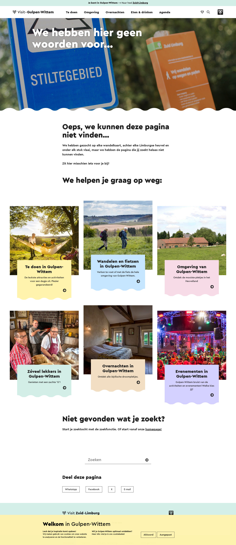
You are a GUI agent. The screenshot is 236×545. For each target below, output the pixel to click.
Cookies (129, 543)
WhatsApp (71, 489)
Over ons (117, 522)
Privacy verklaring (107, 543)
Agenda (164, 12)
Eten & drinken (142, 12)
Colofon (86, 543)
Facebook (93, 489)
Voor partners (148, 543)
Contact (68, 522)
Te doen (71, 12)
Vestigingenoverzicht (92, 522)
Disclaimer (68, 543)
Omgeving (91, 12)
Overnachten (115, 12)
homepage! (153, 429)
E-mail (127, 489)
